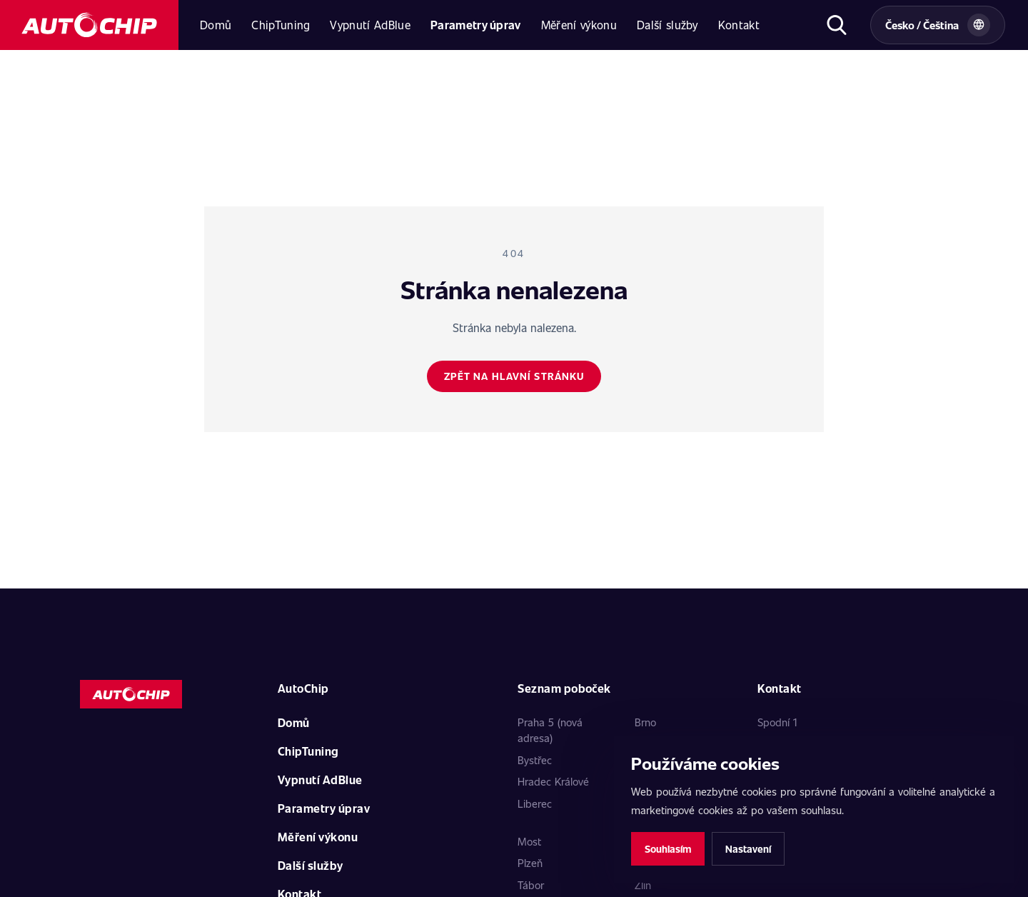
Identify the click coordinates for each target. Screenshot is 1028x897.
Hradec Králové (553, 781)
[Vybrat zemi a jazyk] (937, 25)
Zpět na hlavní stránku (514, 376)
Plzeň (530, 863)
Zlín (643, 885)
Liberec (535, 803)
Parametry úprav (475, 24)
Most (529, 841)
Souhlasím (668, 849)
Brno (645, 722)
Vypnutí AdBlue (370, 24)
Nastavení (748, 849)
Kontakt (739, 24)
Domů (215, 24)
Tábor (531, 885)
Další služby (667, 24)
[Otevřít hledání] (836, 25)
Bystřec (535, 760)
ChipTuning (280, 24)
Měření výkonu (579, 24)
